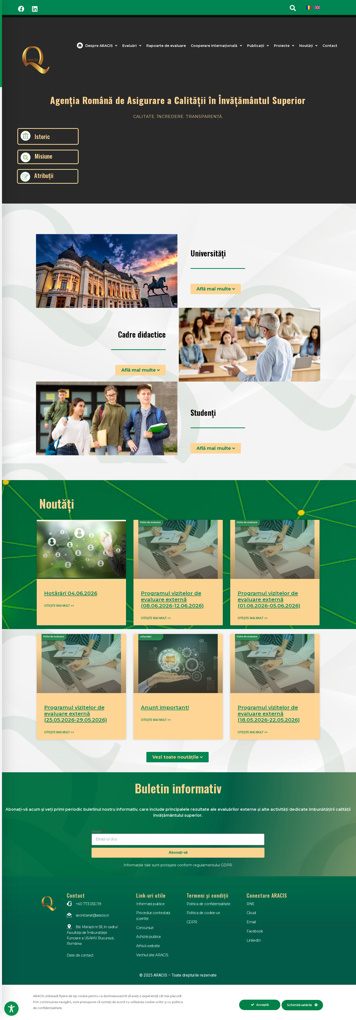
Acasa (80, 45)
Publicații (258, 45)
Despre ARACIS (101, 45)
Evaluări (131, 45)
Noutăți (308, 45)
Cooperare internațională (216, 45)
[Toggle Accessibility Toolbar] (11, 1008)
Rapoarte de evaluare (166, 45)
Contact (330, 45)
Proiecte (284, 45)
